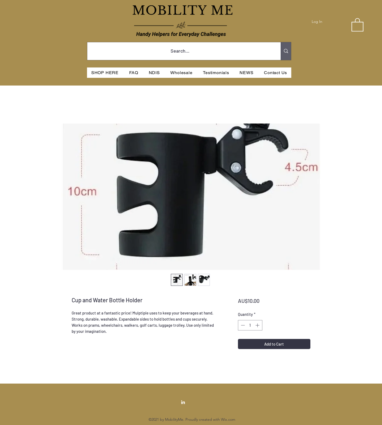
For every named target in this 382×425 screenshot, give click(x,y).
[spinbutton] (250, 325)
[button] (357, 24)
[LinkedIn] (183, 402)
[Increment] (258, 325)
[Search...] (180, 51)
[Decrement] (242, 325)
